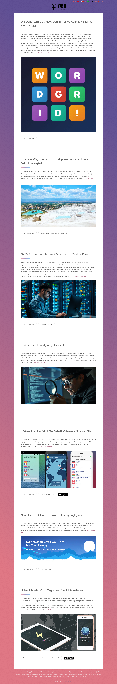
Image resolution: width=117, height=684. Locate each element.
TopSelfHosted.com (46, 324)
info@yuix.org (67, 681)
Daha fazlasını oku (45, 52)
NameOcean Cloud (46, 570)
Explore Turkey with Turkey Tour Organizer (53, 233)
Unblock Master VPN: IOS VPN (50, 658)
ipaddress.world (45, 411)
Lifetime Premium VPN (47, 494)
